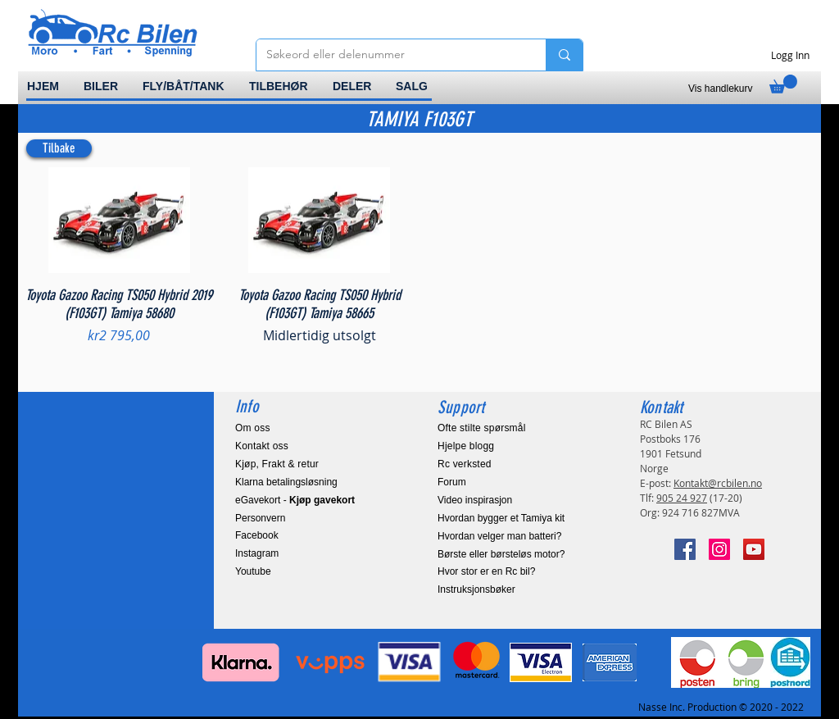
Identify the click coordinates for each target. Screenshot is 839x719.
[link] (783, 84)
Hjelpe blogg (466, 446)
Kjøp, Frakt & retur (277, 464)
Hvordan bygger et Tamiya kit (501, 518)
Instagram (257, 553)
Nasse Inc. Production (687, 706)
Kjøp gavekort (322, 500)
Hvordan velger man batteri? (499, 536)
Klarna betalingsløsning (286, 482)
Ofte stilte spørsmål (482, 428)
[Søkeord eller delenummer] (388, 55)
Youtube (253, 571)
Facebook (257, 535)
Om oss (252, 428)
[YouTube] (753, 549)
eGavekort (257, 500)
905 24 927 (681, 497)
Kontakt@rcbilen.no (717, 482)
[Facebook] (685, 549)
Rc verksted (465, 464)
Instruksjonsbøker (476, 589)
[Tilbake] (59, 148)
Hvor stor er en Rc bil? (486, 571)
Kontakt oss (261, 446)
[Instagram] (719, 549)
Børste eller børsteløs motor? (501, 554)
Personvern (260, 518)
